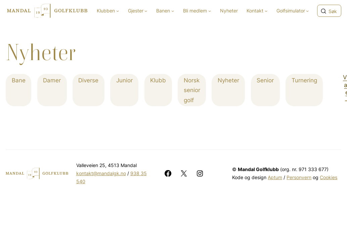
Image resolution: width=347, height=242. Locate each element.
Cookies (328, 177)
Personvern (299, 177)
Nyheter (228, 80)
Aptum (275, 177)
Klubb (158, 80)
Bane (19, 80)
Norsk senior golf (192, 90)
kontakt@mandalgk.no (101, 173)
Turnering (304, 80)
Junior (124, 80)
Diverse (88, 80)
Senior (265, 80)
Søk (333, 11)
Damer (52, 80)
